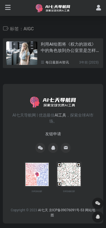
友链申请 (53, 134)
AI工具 (60, 115)
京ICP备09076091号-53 (66, 210)
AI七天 (43, 210)
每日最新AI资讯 (57, 62)
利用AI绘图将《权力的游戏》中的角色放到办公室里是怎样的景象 (68, 48)
